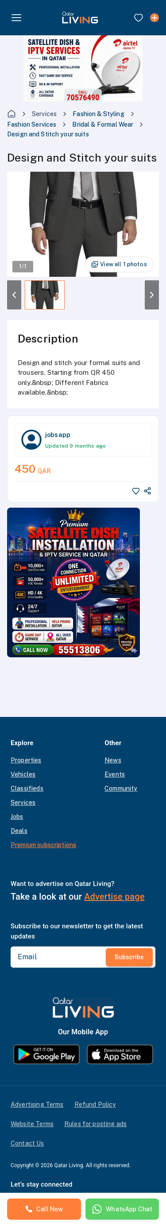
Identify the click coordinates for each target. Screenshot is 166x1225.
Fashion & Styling (98, 113)
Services (44, 113)
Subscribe (129, 957)
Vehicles (23, 774)
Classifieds (27, 788)
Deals (19, 830)
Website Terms (32, 1123)
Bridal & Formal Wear (102, 124)
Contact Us (27, 1143)
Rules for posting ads (95, 1123)
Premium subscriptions (43, 844)
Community (120, 788)
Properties (26, 760)
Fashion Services (31, 124)
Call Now (44, 1209)
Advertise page (114, 896)
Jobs (17, 816)
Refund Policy (95, 1104)
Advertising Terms (37, 1104)
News (112, 760)
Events (114, 774)
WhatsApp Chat (122, 1209)
